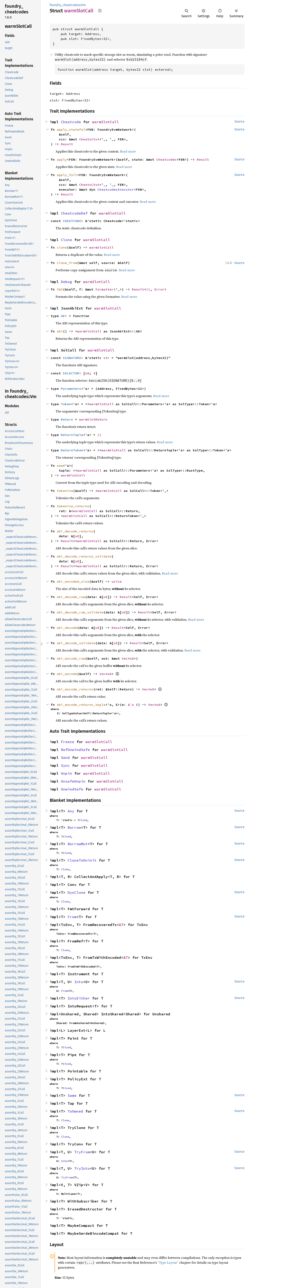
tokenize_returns (73, 506)
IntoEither (79, 998)
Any (71, 811)
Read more (128, 151)
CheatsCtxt (89, 139)
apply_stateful (71, 129)
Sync (65, 765)
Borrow (74, 827)
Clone (66, 239)
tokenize (65, 491)
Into (78, 981)
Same (72, 1095)
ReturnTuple (72, 435)
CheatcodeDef (74, 213)
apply (62, 159)
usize (117, 581)
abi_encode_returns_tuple (81, 705)
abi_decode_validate (76, 643)
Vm (83, 5)
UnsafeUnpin (73, 781)
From (72, 916)
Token (66, 404)
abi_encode (67, 674)
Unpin (66, 773)
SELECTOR (71, 373)
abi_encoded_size (73, 581)
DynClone (76, 892)
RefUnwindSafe (75, 749)
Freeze (67, 741)
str (106, 358)
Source (239, 121)
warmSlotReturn (93, 419)
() (148, 289)
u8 (87, 373)
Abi (64, 316)
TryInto (82, 1168)
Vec (125, 658)
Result (67, 144)
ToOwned (75, 1111)
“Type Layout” (168, 1262)
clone (62, 247)
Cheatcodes (166, 159)
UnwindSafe (72, 789)
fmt (60, 289)
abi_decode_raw (71, 597)
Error (159, 289)
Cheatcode (71, 122)
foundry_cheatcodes (65, 5)
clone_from (67, 263)
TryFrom (82, 1152)
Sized (83, 820)
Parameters (71, 389)
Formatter (104, 289)
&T (121, 924)
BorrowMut (78, 844)
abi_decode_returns (75, 531)
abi (60, 331)
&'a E (133, 705)
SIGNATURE (72, 358)
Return (67, 419)
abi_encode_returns (75, 689)
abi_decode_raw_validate (80, 612)
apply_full (67, 175)
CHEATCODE (72, 221)
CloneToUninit (82, 860)
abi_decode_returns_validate (84, 556)
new (60, 466)
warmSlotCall (105, 122)
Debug (66, 281)
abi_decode (67, 628)
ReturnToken (72, 450)
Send (65, 757)
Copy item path (100, 10)
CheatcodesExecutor (115, 189)
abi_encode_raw (71, 658)
